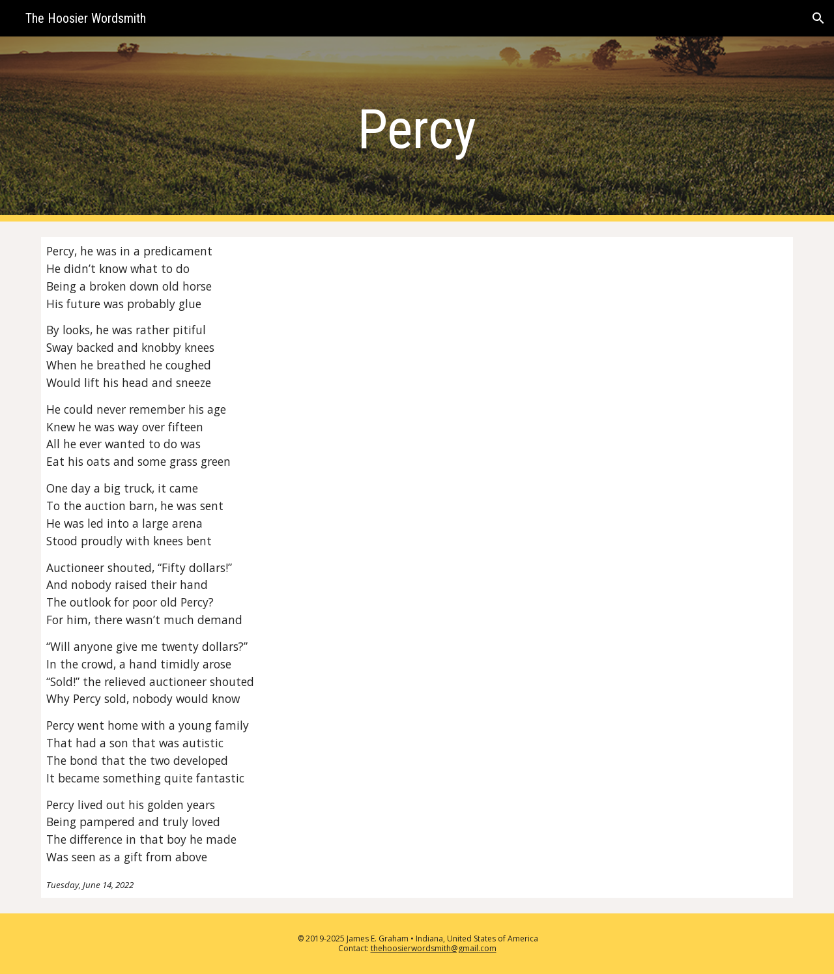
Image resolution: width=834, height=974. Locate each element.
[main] (417, 129)
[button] (818, 18)
